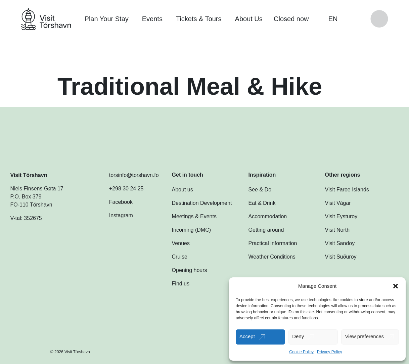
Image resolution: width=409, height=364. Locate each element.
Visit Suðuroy (341, 257)
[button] (395, 286)
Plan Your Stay (107, 18)
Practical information (272, 243)
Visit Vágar (338, 203)
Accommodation (267, 216)
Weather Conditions (272, 257)
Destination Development (202, 203)
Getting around (266, 230)
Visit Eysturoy (341, 216)
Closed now (295, 18)
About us (182, 189)
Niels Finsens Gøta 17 (36, 188)
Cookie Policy (301, 352)
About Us (249, 18)
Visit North (337, 230)
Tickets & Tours (199, 18)
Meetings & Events (194, 216)
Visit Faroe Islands (347, 189)
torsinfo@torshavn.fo (127, 175)
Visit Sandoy (340, 243)
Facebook (114, 202)
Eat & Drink (262, 203)
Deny (298, 336)
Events (152, 18)
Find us (180, 283)
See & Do (259, 189)
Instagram (114, 216)
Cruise (179, 257)
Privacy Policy (329, 352)
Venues (181, 243)
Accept (247, 336)
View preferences (364, 336)
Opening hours (189, 270)
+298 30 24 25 (120, 189)
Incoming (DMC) (191, 230)
